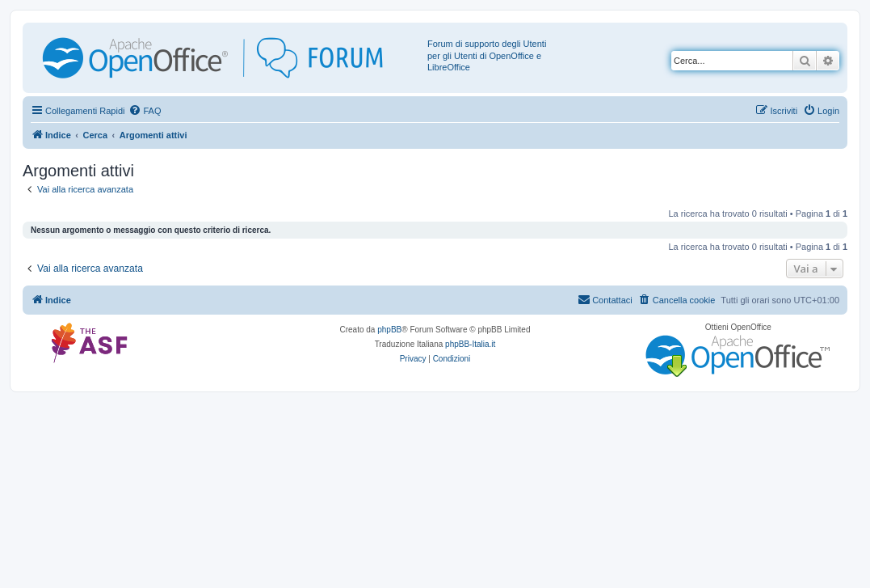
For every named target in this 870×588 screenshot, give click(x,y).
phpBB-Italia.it (470, 344)
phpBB (389, 329)
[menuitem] (144, 111)
